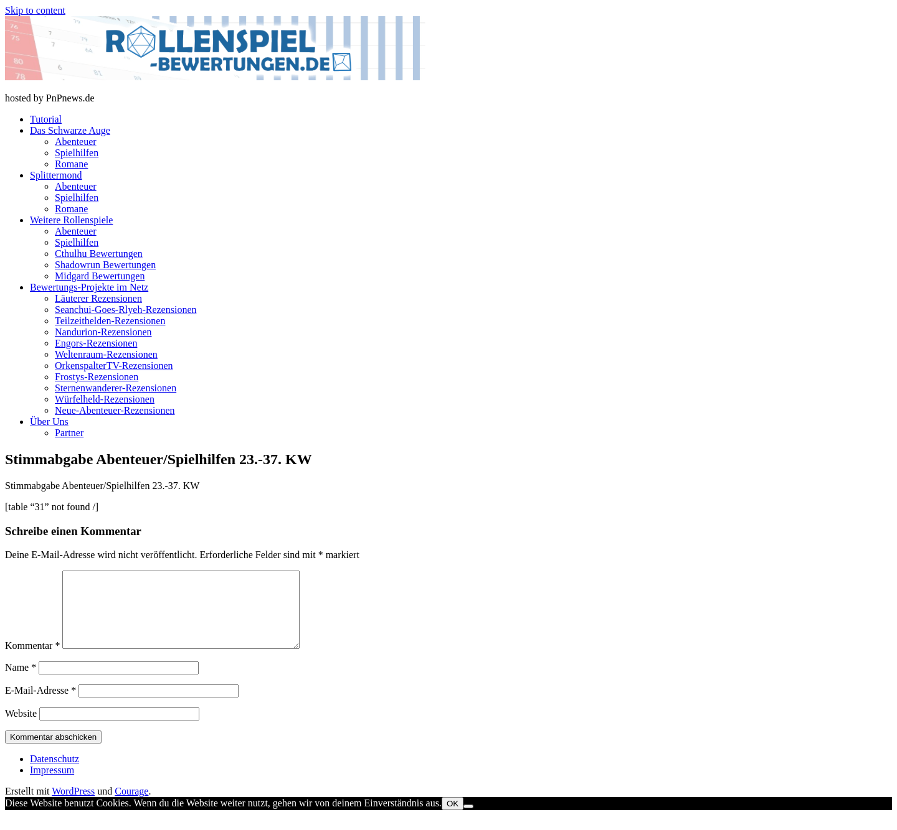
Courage (131, 806)
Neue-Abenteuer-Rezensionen (114, 410)
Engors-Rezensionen (96, 343)
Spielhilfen (76, 152)
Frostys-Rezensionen (96, 376)
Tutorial (46, 119)
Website (21, 728)
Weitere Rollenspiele (71, 220)
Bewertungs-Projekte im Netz (89, 287)
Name (20, 682)
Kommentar (32, 660)
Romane (71, 164)
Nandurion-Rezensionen (103, 332)
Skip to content (35, 10)
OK (452, 818)
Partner (69, 432)
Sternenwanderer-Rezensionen (115, 388)
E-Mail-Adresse (40, 705)
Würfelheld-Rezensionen (104, 399)
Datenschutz (54, 773)
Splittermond (56, 175)
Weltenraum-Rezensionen (106, 354)
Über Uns (49, 421)
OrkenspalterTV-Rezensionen (114, 365)
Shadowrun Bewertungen (105, 264)
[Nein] (468, 821)
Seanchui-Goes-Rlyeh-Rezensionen (125, 309)
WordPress (73, 806)
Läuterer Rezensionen (98, 298)
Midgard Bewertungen (100, 276)
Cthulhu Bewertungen (99, 253)
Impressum (52, 785)
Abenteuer (76, 141)
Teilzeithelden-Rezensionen (110, 320)
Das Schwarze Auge (70, 130)
